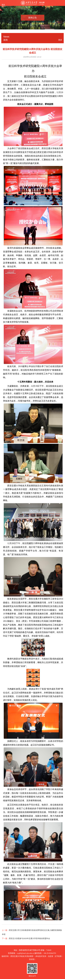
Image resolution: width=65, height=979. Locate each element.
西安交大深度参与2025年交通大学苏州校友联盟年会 (29, 938)
